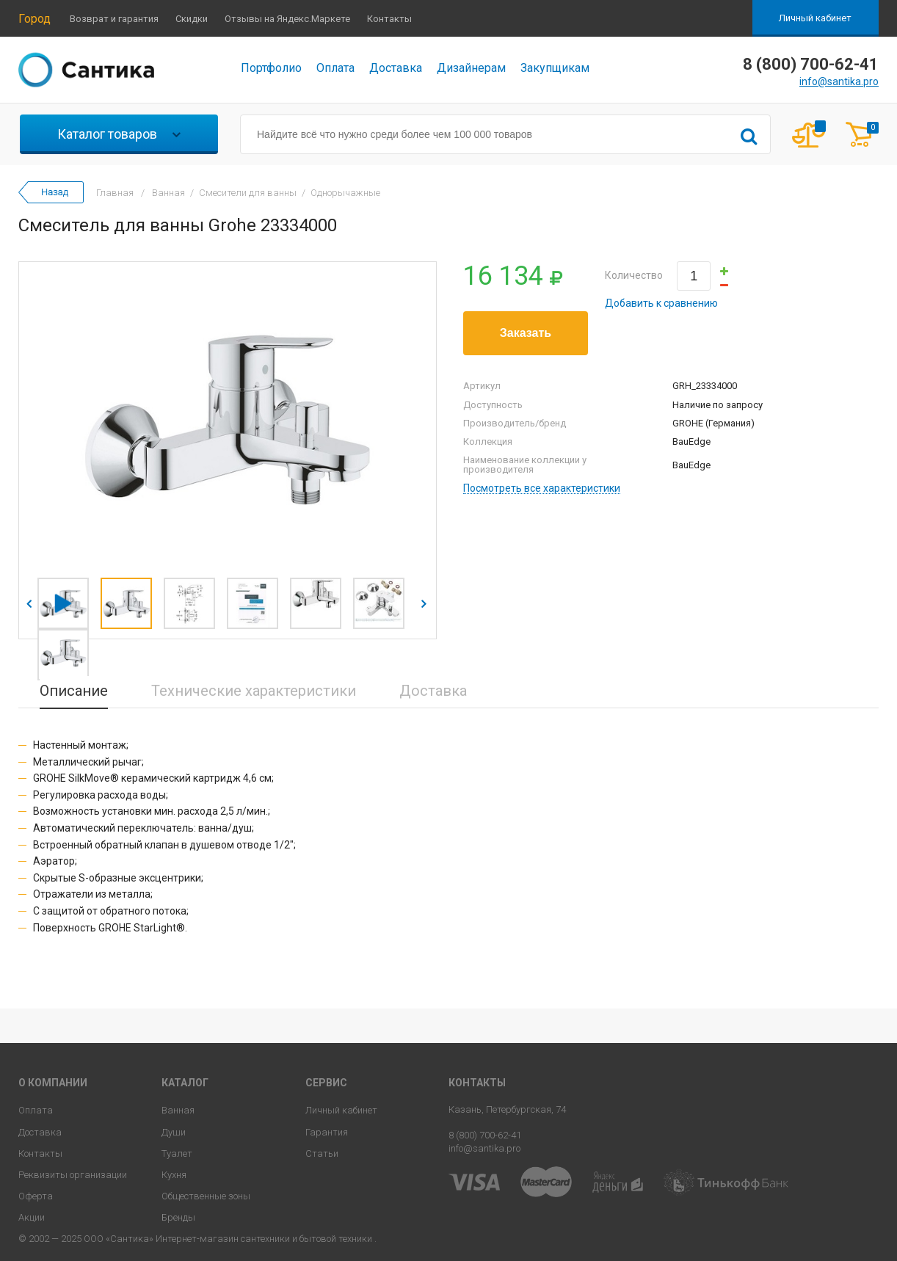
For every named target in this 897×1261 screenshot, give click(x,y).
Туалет (176, 1153)
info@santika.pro (839, 81)
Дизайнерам (471, 68)
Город (34, 19)
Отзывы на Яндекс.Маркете (287, 18)
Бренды (178, 1217)
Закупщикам (554, 68)
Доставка (395, 68)
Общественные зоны (205, 1196)
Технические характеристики (253, 690)
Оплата (335, 68)
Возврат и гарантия (114, 18)
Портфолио (271, 68)
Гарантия (326, 1132)
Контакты (389, 18)
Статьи (321, 1153)
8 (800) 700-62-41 (484, 1135)
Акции (31, 1217)
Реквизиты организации (72, 1174)
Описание (74, 690)
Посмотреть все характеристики (541, 488)
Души (173, 1132)
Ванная (178, 1110)
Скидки (191, 18)
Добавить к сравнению (661, 303)
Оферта (35, 1196)
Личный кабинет (815, 17)
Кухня (173, 1174)
